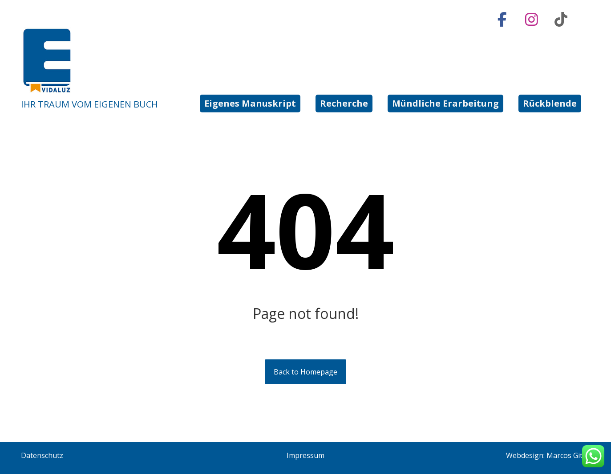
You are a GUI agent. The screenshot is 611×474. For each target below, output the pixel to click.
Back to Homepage (305, 372)
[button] (502, 19)
